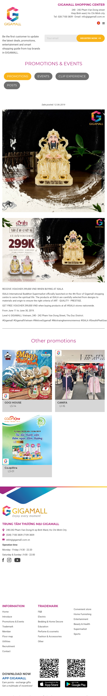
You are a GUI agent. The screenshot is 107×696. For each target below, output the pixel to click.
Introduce (7, 616)
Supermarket (80, 629)
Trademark (7, 626)
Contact (6, 651)
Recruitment (8, 646)
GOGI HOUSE (13, 402)
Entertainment (81, 619)
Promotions (17, 76)
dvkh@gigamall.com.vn (18, 539)
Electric (42, 616)
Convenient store (82, 609)
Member (6, 631)
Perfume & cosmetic (48, 631)
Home (5, 611)
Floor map (7, 636)
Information (13, 606)
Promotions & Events (53, 63)
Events (43, 76)
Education (43, 626)
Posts (12, 85)
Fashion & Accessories (50, 636)
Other (40, 641)
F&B (40, 611)
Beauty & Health (82, 624)
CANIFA (62, 402)
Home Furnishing (82, 614)
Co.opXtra (11, 467)
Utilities (6, 641)
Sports (77, 634)
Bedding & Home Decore (50, 621)
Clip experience (72, 76)
